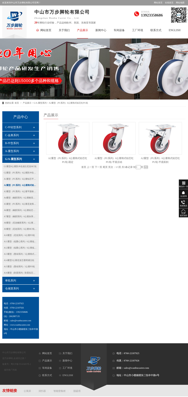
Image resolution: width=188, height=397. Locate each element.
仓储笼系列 (12, 288)
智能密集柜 (59, 391)
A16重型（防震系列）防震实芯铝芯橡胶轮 (20, 273)
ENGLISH (175, 30)
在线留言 (169, 3)
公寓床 (27, 391)
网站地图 (180, 3)
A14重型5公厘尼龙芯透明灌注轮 (19, 260)
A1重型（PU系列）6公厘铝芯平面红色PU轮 (20, 179)
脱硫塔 (77, 391)
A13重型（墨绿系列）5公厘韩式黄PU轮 (20, 254)
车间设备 (119, 30)
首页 (17, 103)
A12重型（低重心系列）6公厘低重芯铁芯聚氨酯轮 (20, 248)
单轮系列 (10, 280)
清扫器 (42, 391)
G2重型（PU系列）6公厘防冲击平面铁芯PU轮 (20, 173)
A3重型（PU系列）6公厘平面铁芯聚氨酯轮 (20, 191)
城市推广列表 (10, 370)
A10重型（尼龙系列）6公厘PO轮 (19, 235)
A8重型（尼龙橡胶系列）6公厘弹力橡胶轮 (20, 223)
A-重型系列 (12, 151)
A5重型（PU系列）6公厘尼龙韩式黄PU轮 (20, 204)
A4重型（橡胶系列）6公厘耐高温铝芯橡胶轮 (20, 198)
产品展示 (82, 30)
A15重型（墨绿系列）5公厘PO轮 (19, 266)
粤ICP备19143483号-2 (21, 364)
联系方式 (155, 30)
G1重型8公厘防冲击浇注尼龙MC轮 (20, 166)
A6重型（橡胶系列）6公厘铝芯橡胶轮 (20, 210)
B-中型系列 (12, 143)
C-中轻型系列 (13, 127)
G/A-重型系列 (13, 159)
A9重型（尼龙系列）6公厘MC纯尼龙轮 (20, 229)
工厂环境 (137, 30)
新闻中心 (100, 30)
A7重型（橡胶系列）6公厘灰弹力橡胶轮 (20, 216)
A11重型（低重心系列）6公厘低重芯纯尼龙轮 (20, 241)
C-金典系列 (12, 135)
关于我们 (64, 30)
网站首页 (158, 3)
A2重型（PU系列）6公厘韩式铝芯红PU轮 (20, 185)
